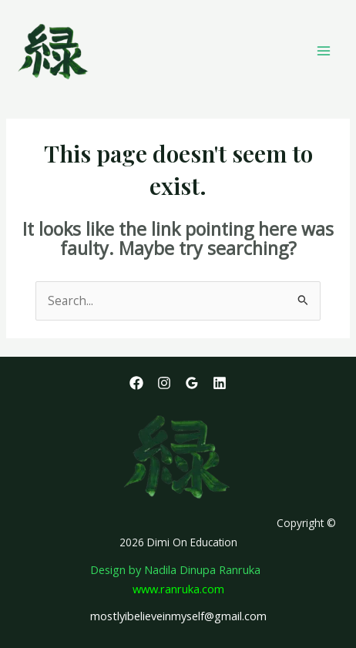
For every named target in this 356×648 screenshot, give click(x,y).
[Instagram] (164, 383)
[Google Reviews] (192, 383)
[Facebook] (136, 383)
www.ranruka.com (178, 588)
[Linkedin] (220, 383)
